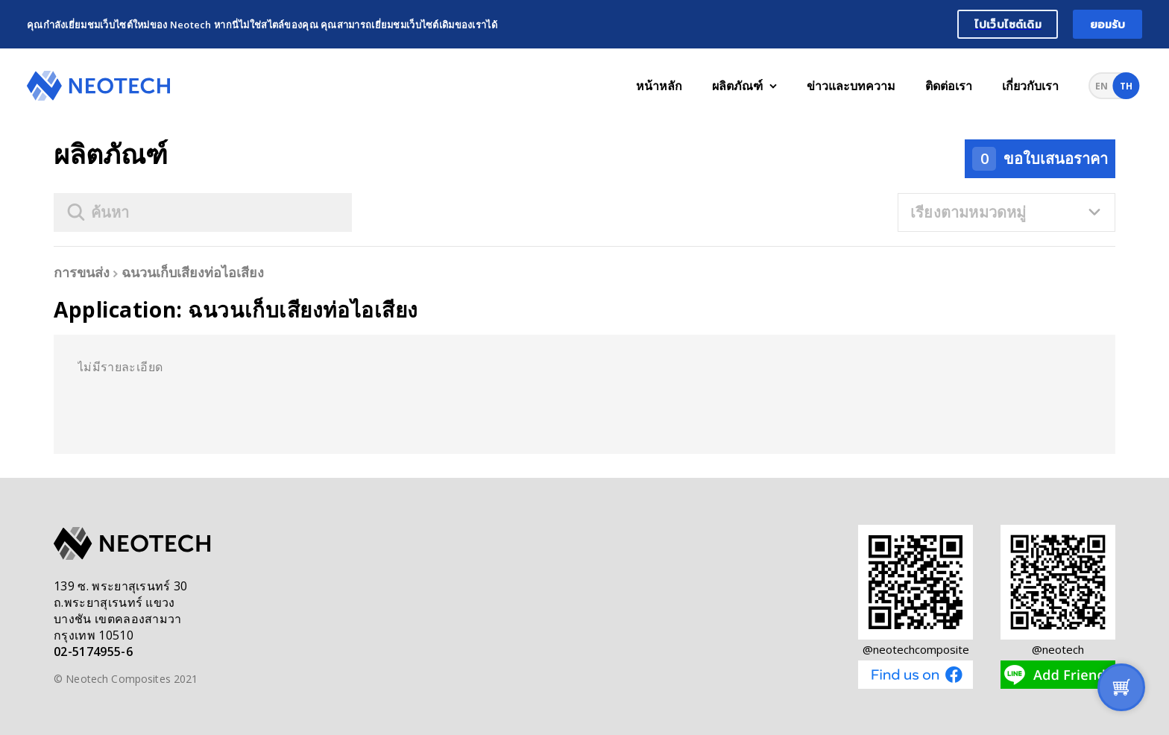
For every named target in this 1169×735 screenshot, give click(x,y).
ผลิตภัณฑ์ (744, 86)
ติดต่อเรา (948, 86)
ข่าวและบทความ (851, 86)
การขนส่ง (82, 272)
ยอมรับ (1108, 24)
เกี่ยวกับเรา (1030, 86)
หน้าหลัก (659, 86)
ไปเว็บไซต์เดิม (1008, 24)
